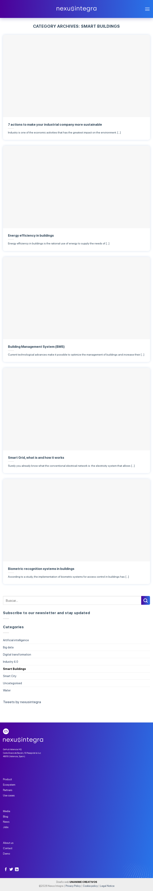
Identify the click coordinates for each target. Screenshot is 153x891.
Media (6, 811)
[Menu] (147, 9)
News (6, 821)
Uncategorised (12, 683)
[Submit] (145, 600)
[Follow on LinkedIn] (17, 869)
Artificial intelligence (16, 640)
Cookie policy (90, 885)
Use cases (9, 795)
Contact (7, 848)
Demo (6, 853)
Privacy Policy (73, 885)
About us (8, 842)
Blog (5, 816)
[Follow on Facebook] (6, 869)
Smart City (9, 676)
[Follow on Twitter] (11, 869)
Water (7, 690)
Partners (7, 790)
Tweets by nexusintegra (22, 702)
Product (7, 779)
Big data (8, 647)
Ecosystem (9, 784)
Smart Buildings (14, 668)
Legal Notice (107, 885)
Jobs (5, 827)
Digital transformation (17, 654)
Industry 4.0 (10, 661)
